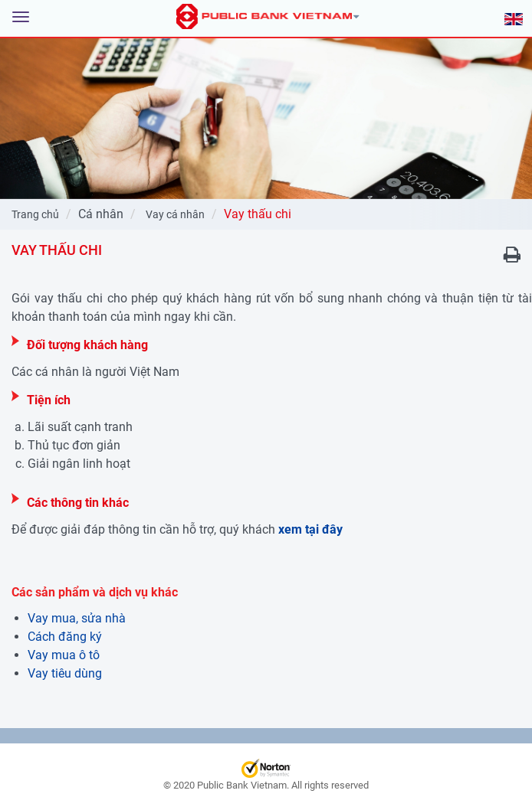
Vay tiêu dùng (65, 673)
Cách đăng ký (65, 636)
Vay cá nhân (175, 214)
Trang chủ (35, 214)
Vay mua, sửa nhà (77, 618)
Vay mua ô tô (64, 655)
